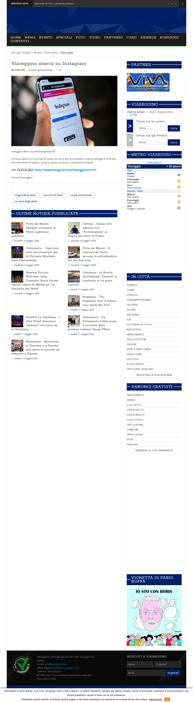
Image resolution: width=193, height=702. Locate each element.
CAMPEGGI (132, 294)
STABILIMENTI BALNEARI (139, 299)
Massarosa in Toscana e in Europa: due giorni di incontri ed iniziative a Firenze (35, 348)
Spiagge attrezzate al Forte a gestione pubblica (33, 232)
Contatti (19, 41)
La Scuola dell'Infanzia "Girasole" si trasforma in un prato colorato (92, 279)
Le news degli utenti (26, 201)
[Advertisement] (154, 245)
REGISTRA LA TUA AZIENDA (154, 375)
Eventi (45, 37)
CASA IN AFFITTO (135, 409)
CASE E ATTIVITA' (135, 419)
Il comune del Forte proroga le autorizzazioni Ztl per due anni (92, 254)
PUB (129, 319)
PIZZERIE (131, 309)
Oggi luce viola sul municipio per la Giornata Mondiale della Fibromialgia (35, 254)
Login (133, 115)
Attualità (51, 53)
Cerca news (136, 112)
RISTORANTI (133, 314)
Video (94, 37)
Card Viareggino (161, 112)
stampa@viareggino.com (66, 667)
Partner (141, 64)
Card (132, 37)
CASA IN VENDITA (135, 414)
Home (15, 37)
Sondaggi (169, 37)
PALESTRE (131, 344)
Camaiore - (91, 272)
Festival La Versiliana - (42, 317)
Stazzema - (91, 297)
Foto (81, 37)
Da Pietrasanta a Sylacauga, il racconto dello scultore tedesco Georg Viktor (92, 323)
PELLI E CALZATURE (136, 339)
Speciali (64, 37)
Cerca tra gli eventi (151, 135)
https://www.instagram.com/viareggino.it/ (62, 170)
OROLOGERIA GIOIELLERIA (140, 369)
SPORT (130, 439)
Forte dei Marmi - (38, 224)
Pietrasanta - (35, 248)
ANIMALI (131, 400)
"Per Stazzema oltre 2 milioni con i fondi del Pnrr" (99, 301)
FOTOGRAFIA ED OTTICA (139, 324)
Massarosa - (35, 341)
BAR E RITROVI (134, 329)
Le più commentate (81, 195)
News (30, 37)
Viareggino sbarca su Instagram (48, 63)
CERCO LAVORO (135, 424)
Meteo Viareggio (151, 154)
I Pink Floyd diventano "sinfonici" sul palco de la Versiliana (35, 323)
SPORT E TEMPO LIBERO (139, 349)
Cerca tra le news (150, 121)
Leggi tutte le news (25, 195)
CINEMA (131, 289)
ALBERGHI (132, 285)
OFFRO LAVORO (135, 434)
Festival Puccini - (38, 272)
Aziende (148, 37)
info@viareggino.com (56, 664)
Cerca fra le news (53, 195)
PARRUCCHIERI (134, 354)
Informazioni (155, 699)
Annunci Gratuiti (151, 386)
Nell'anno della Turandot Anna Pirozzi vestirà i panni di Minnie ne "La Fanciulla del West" (34, 283)
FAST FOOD (133, 359)
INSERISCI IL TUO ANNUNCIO (154, 450)
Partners (113, 37)
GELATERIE (132, 304)
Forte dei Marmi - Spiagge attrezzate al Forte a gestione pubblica (44, 3)
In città (140, 276)
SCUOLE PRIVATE (135, 364)
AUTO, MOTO (134, 404)
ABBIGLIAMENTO (135, 334)
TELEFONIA (132, 444)
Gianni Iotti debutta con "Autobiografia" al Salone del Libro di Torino (90, 230)
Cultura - (89, 224)
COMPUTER (132, 429)
